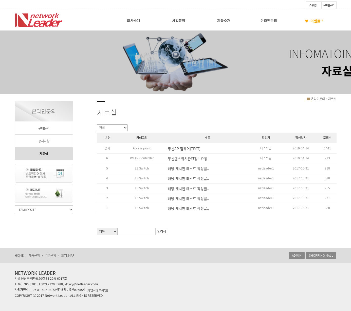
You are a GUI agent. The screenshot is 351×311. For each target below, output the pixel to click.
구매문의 (329, 5)
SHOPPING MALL (321, 255)
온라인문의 (269, 20)
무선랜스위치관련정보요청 (187, 158)
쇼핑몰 (313, 5)
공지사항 (43, 141)
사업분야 (178, 20)
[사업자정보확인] (97, 290)
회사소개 (133, 20)
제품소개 (223, 20)
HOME (19, 255)
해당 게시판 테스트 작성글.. (188, 168)
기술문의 (50, 255)
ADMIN (297, 255)
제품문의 (34, 255)
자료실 (44, 153)
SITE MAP (68, 255)
